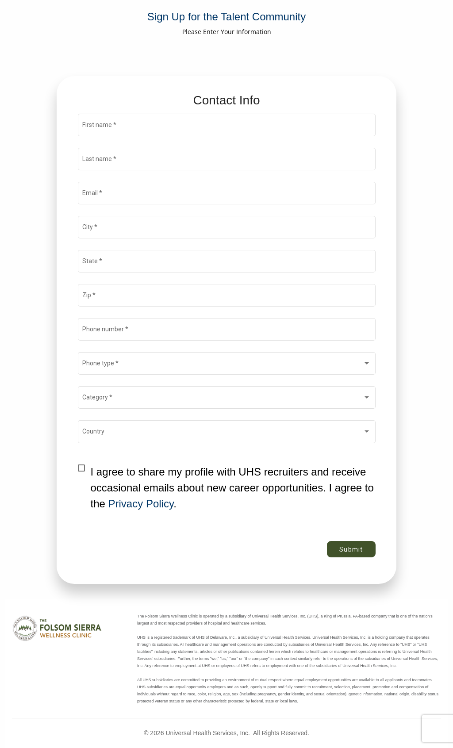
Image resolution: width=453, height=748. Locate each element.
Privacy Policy (141, 504)
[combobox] (226, 365)
